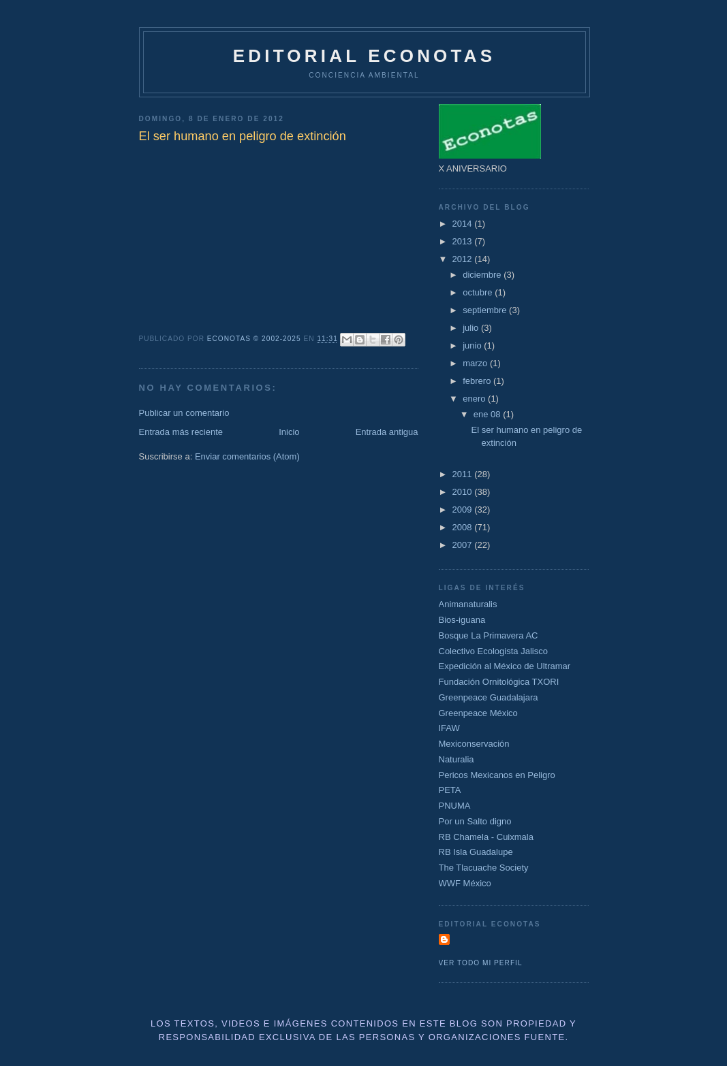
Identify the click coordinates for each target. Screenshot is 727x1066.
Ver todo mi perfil (481, 963)
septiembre (486, 310)
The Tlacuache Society (484, 867)
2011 (463, 474)
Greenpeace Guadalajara (488, 697)
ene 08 (488, 414)
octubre (479, 292)
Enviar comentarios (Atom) (247, 456)
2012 (463, 259)
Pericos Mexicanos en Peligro (497, 775)
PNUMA (455, 806)
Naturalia (456, 759)
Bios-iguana (462, 620)
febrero (478, 381)
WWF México (465, 883)
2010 (463, 492)
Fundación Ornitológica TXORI (499, 682)
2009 (463, 509)
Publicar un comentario (184, 413)
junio (473, 345)
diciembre (483, 275)
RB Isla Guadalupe (476, 852)
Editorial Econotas (364, 56)
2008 (463, 527)
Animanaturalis (468, 604)
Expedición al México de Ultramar (505, 666)
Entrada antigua (387, 432)
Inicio (289, 432)
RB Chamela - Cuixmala (486, 837)
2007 (463, 545)
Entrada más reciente (181, 432)
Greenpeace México (478, 713)
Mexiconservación (474, 744)
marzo (476, 363)
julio (472, 328)
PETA (450, 790)
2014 (463, 224)
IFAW (449, 728)
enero (475, 398)
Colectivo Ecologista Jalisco (493, 651)
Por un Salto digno (475, 821)
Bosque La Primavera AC (488, 635)
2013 (463, 241)
